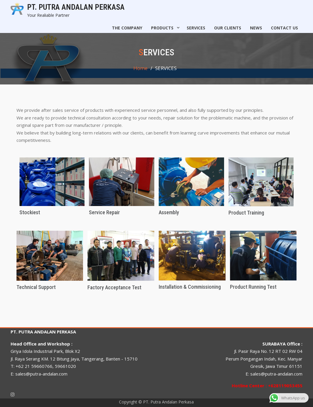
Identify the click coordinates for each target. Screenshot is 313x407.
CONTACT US (284, 28)
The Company (127, 28)
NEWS (256, 28)
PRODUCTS (162, 28)
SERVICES (196, 28)
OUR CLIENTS (227, 28)
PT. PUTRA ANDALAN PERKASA (76, 7)
